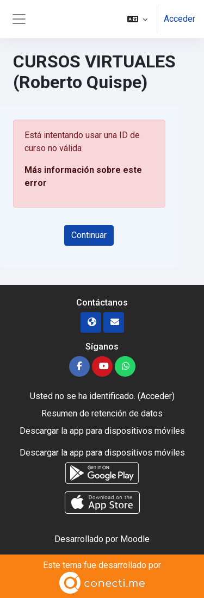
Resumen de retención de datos (102, 413)
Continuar (89, 235)
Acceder (179, 19)
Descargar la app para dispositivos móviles (102, 431)
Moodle (135, 539)
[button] (137, 19)
